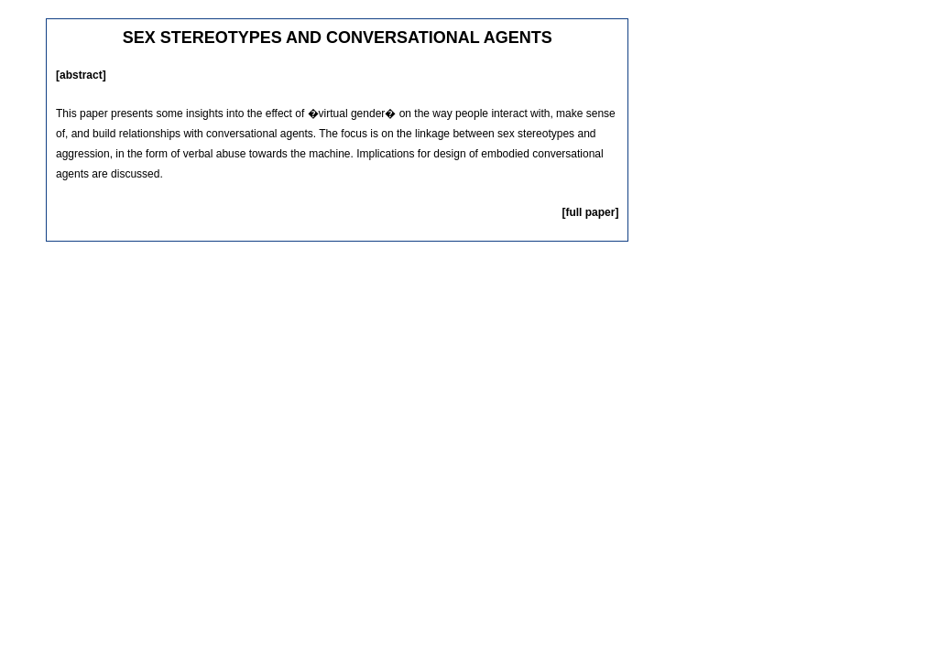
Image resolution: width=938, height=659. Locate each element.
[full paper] (590, 212)
